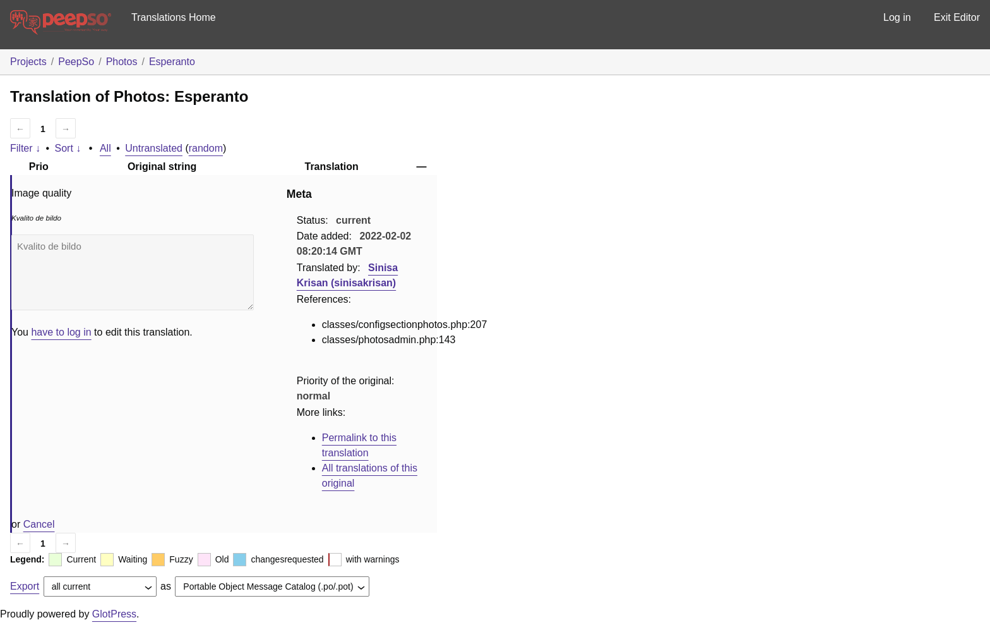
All (105, 148)
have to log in (61, 332)
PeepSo (76, 61)
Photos (122, 61)
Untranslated (153, 148)
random (206, 148)
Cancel (39, 524)
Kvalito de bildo (132, 272)
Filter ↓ (25, 148)
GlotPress (114, 614)
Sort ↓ (68, 148)
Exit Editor (957, 17)
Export (24, 586)
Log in (897, 17)
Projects (28, 61)
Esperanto (172, 61)
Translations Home (173, 17)
